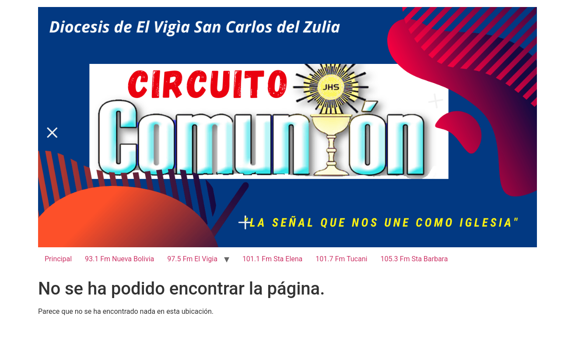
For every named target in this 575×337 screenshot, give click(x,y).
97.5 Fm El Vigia (192, 259)
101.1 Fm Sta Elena (272, 259)
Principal (58, 259)
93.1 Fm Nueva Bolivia (119, 259)
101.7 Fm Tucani (341, 259)
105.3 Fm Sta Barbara (414, 259)
